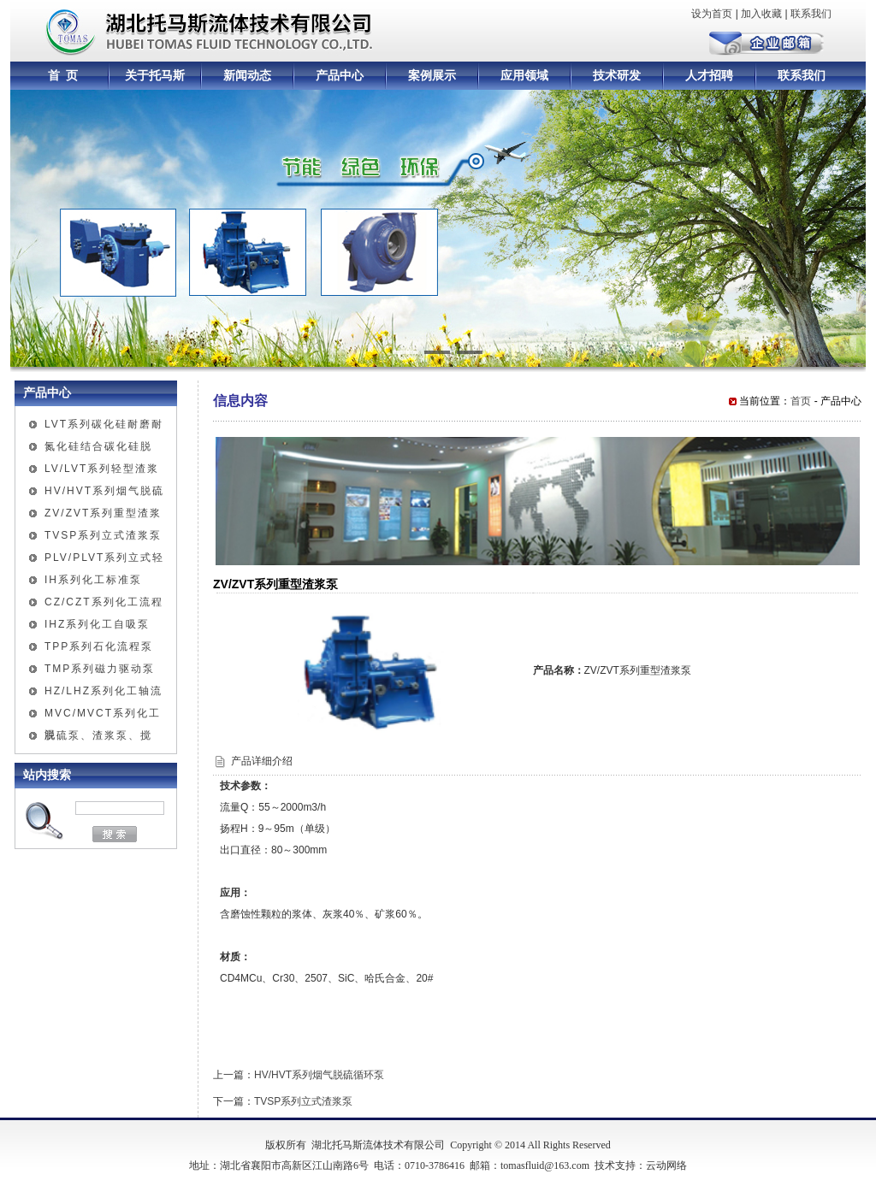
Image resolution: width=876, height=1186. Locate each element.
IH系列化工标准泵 (93, 580)
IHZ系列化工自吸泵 (97, 624)
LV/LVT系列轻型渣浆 (101, 469)
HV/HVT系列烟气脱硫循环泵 (319, 1075)
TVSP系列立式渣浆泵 (103, 535)
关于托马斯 (155, 75)
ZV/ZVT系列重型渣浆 (103, 513)
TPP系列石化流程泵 (98, 646)
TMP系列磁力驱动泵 (99, 669)
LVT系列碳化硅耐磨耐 (103, 424)
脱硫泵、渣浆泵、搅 (98, 735)
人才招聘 (709, 75)
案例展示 (432, 75)
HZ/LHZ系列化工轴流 (103, 691)
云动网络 (666, 1165)
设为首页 (711, 14)
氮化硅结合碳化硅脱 (98, 446)
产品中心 (340, 75)
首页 (800, 401)
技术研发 (617, 75)
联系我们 (811, 14)
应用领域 (524, 75)
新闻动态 (247, 75)
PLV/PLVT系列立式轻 (104, 557)
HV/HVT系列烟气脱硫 (104, 491)
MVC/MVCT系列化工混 (102, 715)
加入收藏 (761, 14)
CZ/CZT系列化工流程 (103, 602)
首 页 (63, 75)
